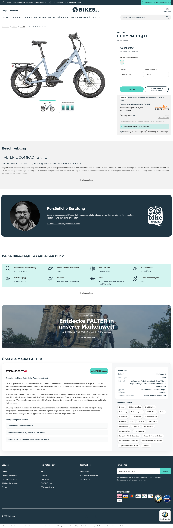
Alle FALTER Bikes (99, 371)
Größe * (123, 69)
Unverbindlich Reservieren (157, 89)
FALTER (22, 27)
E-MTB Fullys (149, 407)
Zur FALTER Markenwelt (86, 337)
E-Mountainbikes (135, 407)
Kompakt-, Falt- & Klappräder (129, 436)
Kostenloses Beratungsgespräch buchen (63, 224)
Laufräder (146, 445)
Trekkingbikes (148, 426)
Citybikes (141, 421)
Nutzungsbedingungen (89, 475)
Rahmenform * (151, 69)
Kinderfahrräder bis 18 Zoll (128, 441)
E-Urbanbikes (136, 417)
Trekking (136, 426)
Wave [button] (149, 74)
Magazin (14, 11)
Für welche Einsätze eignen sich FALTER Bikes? (27, 432)
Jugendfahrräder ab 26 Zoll (128, 445)
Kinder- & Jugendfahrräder (153, 436)
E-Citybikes (123, 417)
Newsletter (122, 465)
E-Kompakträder (151, 417)
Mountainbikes (124, 431)
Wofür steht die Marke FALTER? (21, 426)
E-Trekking (123, 412)
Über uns (5, 471)
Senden (166, 471)
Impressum (84, 471)
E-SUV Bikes (151, 412)
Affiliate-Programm (10, 483)
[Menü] (169, 511)
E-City (162, 412)
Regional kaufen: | (157, 2)
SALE (43, 471)
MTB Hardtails (139, 431)
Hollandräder (123, 426)
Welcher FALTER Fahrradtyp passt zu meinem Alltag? (29, 439)
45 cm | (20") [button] (127, 74)
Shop (4, 11)
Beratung (5, 487)
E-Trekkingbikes (136, 412)
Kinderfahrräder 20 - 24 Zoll (152, 441)
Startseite (5, 27)
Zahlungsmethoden (10, 479)
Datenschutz (85, 479)
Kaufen (132, 89)
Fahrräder (122, 421)
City (131, 421)
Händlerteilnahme (9, 475)
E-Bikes (14, 27)
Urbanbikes (153, 421)
